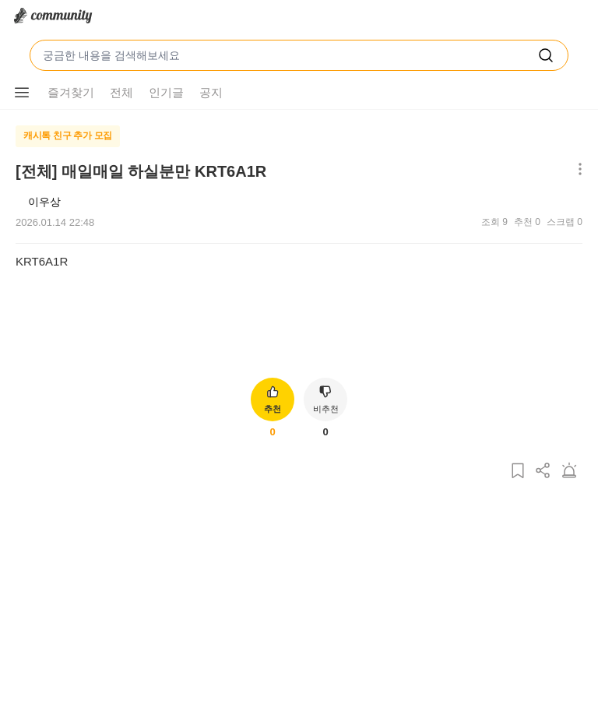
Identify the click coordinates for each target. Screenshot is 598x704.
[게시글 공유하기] (543, 471)
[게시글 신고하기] (569, 471)
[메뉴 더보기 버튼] (22, 92)
